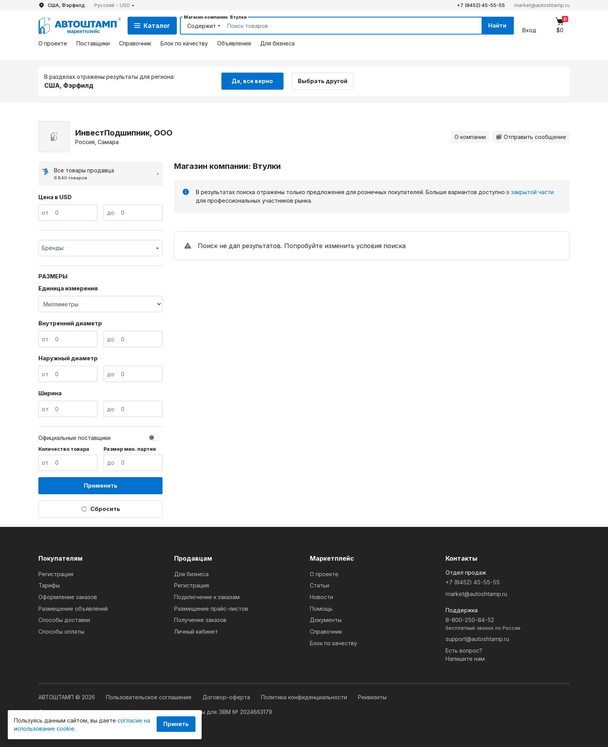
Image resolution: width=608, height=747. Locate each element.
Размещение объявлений (73, 608)
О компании (470, 137)
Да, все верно (252, 81)
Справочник (135, 43)
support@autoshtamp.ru (477, 639)
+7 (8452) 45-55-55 (481, 5)
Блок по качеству (184, 43)
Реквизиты (372, 697)
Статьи (319, 585)
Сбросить (100, 509)
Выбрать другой (322, 81)
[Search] (345, 25)
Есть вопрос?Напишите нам (465, 654)
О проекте (52, 43)
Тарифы (49, 585)
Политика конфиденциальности (305, 697)
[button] (114, 5)
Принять (176, 724)
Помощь (321, 608)
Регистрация (55, 574)
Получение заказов (200, 620)
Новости (321, 597)
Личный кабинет (196, 631)
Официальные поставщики (74, 437)
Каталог (152, 26)
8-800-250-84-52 (508, 624)
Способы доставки (64, 620)
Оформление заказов (67, 597)
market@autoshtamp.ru (542, 5)
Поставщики (93, 43)
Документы (326, 620)
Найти (497, 25)
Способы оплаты (61, 631)
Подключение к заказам (207, 597)
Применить (100, 485)
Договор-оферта (227, 697)
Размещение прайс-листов (211, 608)
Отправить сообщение (531, 137)
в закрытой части (530, 192)
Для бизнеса (277, 43)
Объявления (234, 43)
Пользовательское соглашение (149, 697)
